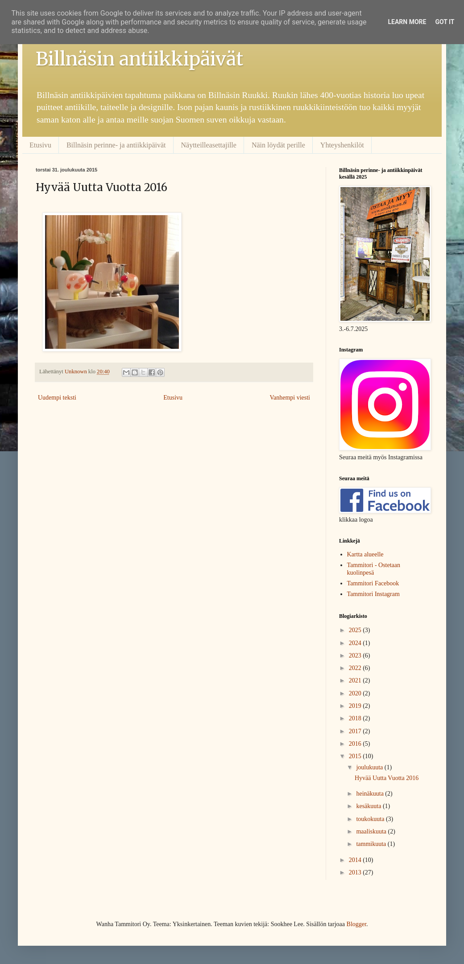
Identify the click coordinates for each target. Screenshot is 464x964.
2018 (356, 718)
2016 (356, 743)
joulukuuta (370, 767)
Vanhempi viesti (289, 397)
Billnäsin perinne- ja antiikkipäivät (116, 145)
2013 (356, 872)
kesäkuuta (369, 806)
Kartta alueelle (365, 554)
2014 (356, 860)
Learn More (407, 21)
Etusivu (40, 145)
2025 (356, 630)
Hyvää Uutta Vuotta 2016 (386, 778)
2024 (356, 643)
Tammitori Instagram (373, 594)
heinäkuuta (370, 793)
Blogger (356, 924)
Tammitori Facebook (373, 583)
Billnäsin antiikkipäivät (139, 58)
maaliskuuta (372, 831)
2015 (356, 756)
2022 (356, 668)
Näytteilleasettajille (208, 145)
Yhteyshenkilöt (342, 145)
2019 (356, 706)
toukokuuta (371, 819)
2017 (356, 731)
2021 (356, 680)
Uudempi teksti (57, 397)
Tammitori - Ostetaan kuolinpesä (374, 569)
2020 (356, 693)
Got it (444, 21)
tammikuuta (371, 844)
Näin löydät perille (278, 145)
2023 (356, 655)
